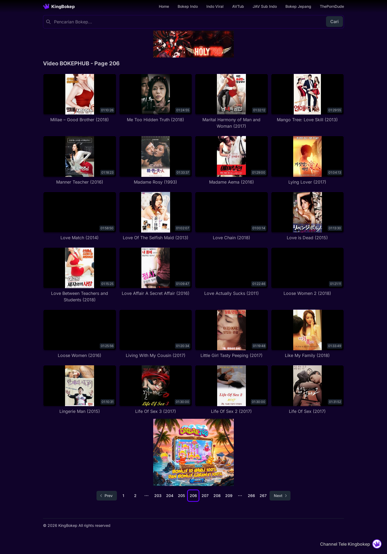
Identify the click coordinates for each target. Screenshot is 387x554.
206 (193, 495)
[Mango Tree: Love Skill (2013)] (307, 98)
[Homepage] (59, 6)
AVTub (238, 6)
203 (158, 495)
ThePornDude (332, 6)
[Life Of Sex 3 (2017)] (155, 389)
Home (164, 6)
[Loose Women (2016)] (79, 334)
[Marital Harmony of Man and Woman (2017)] (231, 101)
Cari (334, 21)
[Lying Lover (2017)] (307, 160)
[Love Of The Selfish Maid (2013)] (155, 216)
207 (205, 495)
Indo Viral (215, 6)
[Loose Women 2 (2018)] (307, 271)
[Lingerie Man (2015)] (79, 389)
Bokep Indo (188, 6)
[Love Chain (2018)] (231, 216)
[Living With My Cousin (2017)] (155, 334)
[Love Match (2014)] (79, 216)
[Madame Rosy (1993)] (155, 160)
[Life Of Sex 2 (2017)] (231, 389)
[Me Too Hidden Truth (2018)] (155, 98)
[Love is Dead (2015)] (307, 216)
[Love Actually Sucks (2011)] (231, 271)
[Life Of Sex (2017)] (307, 389)
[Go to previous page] (106, 496)
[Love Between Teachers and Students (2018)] (79, 275)
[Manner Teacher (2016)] (79, 160)
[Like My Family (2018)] (307, 334)
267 (263, 495)
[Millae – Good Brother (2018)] (79, 98)
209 (228, 495)
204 (169, 495)
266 (251, 495)
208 (217, 495)
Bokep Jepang (298, 6)
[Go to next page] (280, 496)
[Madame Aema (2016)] (231, 160)
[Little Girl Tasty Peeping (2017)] (231, 334)
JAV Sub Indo (265, 6)
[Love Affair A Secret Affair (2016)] (155, 271)
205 (181, 495)
